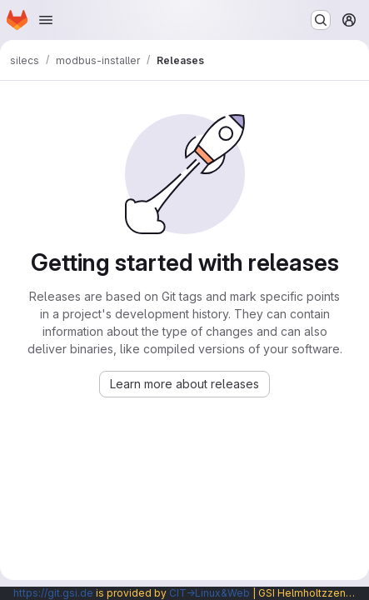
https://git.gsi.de (53, 593)
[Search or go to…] (321, 20)
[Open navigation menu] (45, 20)
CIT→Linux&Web (209, 593)
